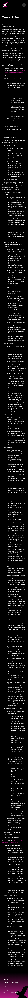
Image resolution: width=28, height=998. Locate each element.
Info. (4, 986)
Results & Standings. (11, 982)
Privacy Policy (14, 992)
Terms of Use (14, 991)
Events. (5, 979)
